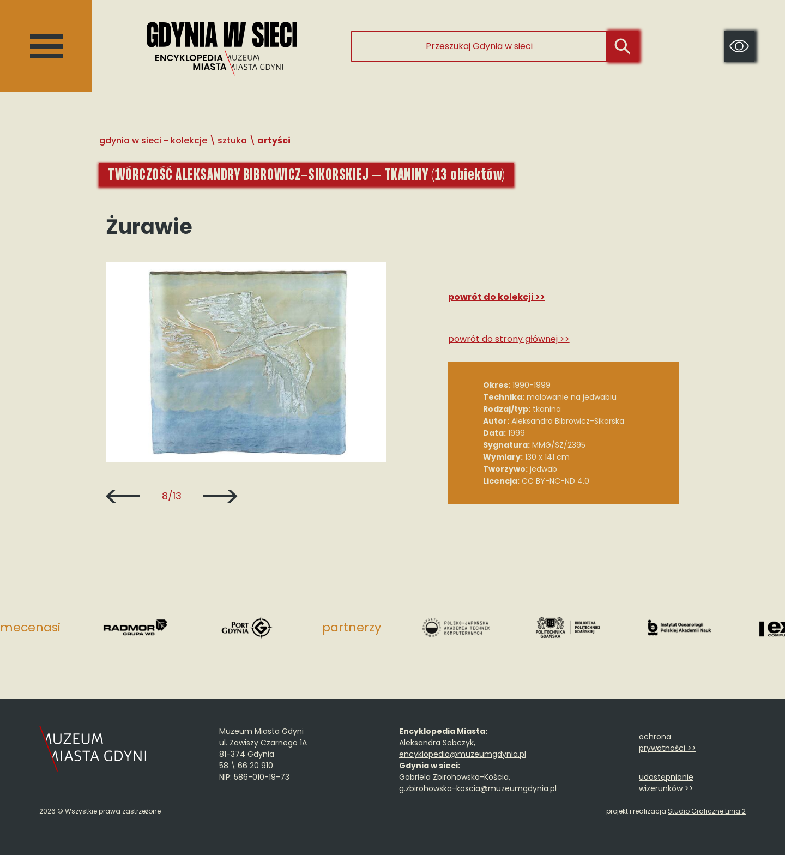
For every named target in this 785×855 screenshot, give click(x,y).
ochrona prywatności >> (667, 742)
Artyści (274, 140)
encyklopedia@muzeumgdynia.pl (462, 754)
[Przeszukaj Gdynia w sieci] (479, 46)
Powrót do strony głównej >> (509, 339)
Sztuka (232, 140)
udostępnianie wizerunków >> (666, 783)
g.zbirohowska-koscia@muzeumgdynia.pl (478, 788)
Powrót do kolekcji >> (496, 297)
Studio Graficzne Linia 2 (707, 811)
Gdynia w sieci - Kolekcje (153, 140)
